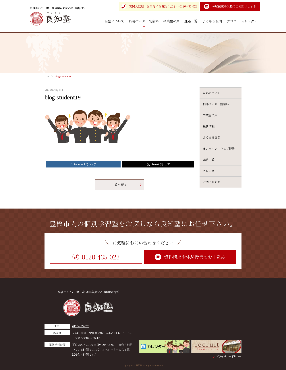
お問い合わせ (211, 182)
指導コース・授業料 (216, 104)
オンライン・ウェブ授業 (219, 149)
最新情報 (208, 126)
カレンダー (210, 171)
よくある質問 (211, 137)
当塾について (211, 93)
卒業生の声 (210, 115)
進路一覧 (208, 160)
